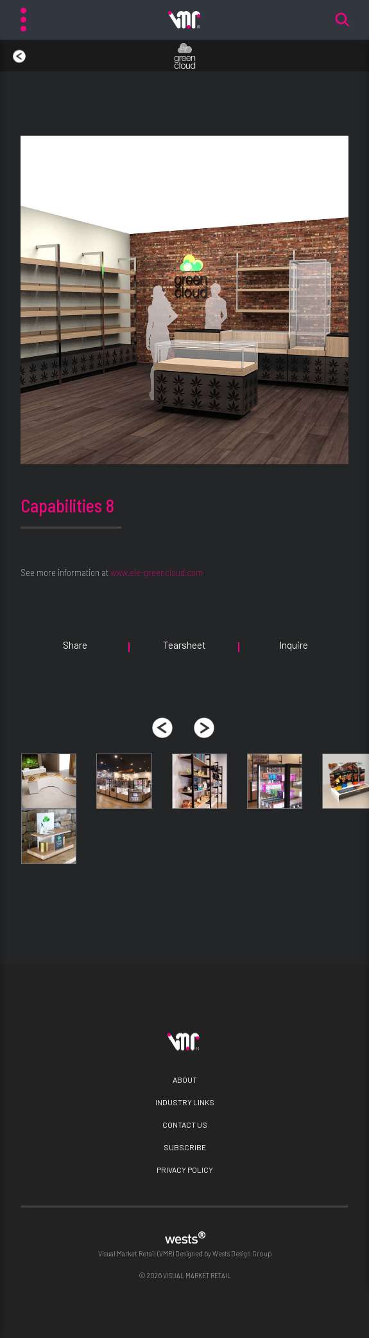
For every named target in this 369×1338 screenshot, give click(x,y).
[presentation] (162, 728)
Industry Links (184, 1102)
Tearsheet (184, 645)
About (185, 1079)
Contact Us (184, 1124)
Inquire (293, 645)
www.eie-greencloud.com (156, 572)
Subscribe (185, 1147)
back (13, 50)
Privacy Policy (185, 1169)
